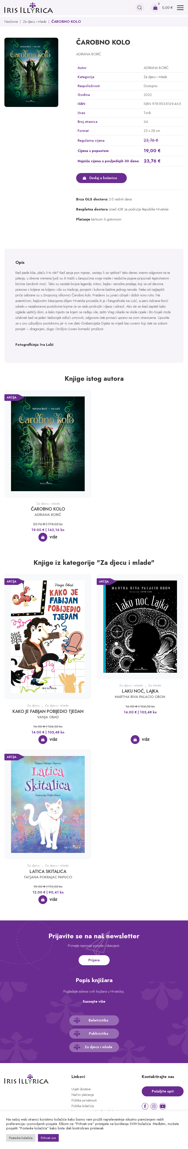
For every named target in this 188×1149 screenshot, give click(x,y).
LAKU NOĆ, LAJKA (140, 691)
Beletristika (98, 1020)
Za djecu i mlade (34, 21)
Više (53, 537)
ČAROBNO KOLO (48, 509)
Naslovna (11, 21)
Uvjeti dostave (81, 1089)
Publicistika (98, 1033)
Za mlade (154, 685)
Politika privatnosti (84, 1100)
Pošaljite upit (163, 1091)
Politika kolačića (82, 1105)
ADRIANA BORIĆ (88, 54)
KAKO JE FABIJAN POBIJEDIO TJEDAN (47, 711)
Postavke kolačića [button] (21, 1138)
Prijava (94, 960)
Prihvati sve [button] (48, 1138)
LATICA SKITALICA (48, 871)
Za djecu (33, 705)
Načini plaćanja (82, 1094)
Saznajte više (94, 1001)
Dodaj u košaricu (103, 177)
